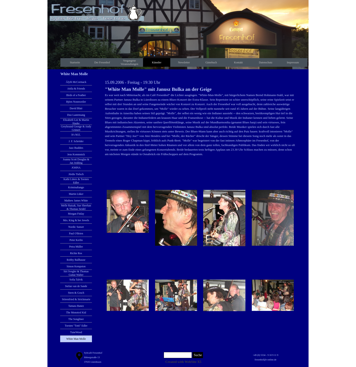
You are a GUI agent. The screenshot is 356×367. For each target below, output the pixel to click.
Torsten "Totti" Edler (76, 325)
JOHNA (76, 167)
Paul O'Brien (76, 233)
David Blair (76, 108)
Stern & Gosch (76, 292)
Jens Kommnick (76, 154)
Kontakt (238, 62)
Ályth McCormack (76, 82)
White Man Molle (76, 338)
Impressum (293, 62)
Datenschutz (265, 62)
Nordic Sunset (76, 226)
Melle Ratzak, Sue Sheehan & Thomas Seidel (76, 207)
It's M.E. (76, 134)
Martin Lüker (76, 194)
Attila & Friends (76, 88)
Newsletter (184, 62)
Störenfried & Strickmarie (76, 299)
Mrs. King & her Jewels (76, 220)
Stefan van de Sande (76, 286)
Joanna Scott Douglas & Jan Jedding (76, 161)
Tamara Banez (76, 305)
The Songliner (76, 319)
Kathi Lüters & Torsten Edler (76, 181)
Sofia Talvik (76, 279)
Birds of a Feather (76, 95)
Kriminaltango (76, 187)
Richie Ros (76, 253)
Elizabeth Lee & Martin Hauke (76, 121)
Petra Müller (76, 246)
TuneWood (76, 332)
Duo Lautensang (76, 115)
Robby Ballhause (76, 259)
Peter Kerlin (76, 240)
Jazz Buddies (76, 147)
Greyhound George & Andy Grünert (76, 128)
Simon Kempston (76, 266)
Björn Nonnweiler (76, 101)
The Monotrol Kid (76, 312)
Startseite (75, 62)
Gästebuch (211, 62)
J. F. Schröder (76, 141)
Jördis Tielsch (76, 174)
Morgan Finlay (76, 213)
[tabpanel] (200, 117)
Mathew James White (76, 200)
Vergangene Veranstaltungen (129, 62)
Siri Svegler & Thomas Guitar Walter (76, 273)
